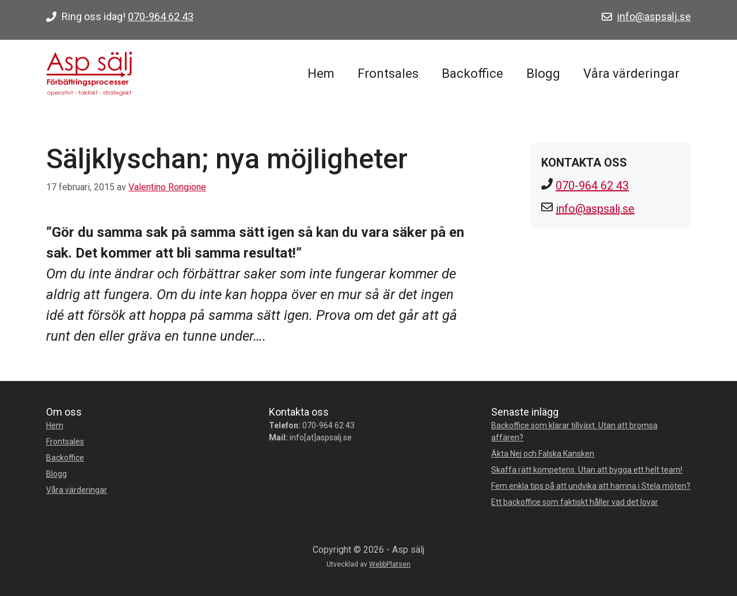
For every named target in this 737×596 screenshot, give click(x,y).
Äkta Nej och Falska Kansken (542, 453)
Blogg (543, 73)
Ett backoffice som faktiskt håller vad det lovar (574, 502)
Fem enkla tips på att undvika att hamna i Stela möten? (590, 486)
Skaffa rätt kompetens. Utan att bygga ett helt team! (586, 469)
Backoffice (472, 73)
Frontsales (388, 73)
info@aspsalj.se (654, 16)
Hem (321, 73)
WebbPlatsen (390, 564)
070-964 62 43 (160, 16)
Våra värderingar (631, 73)
